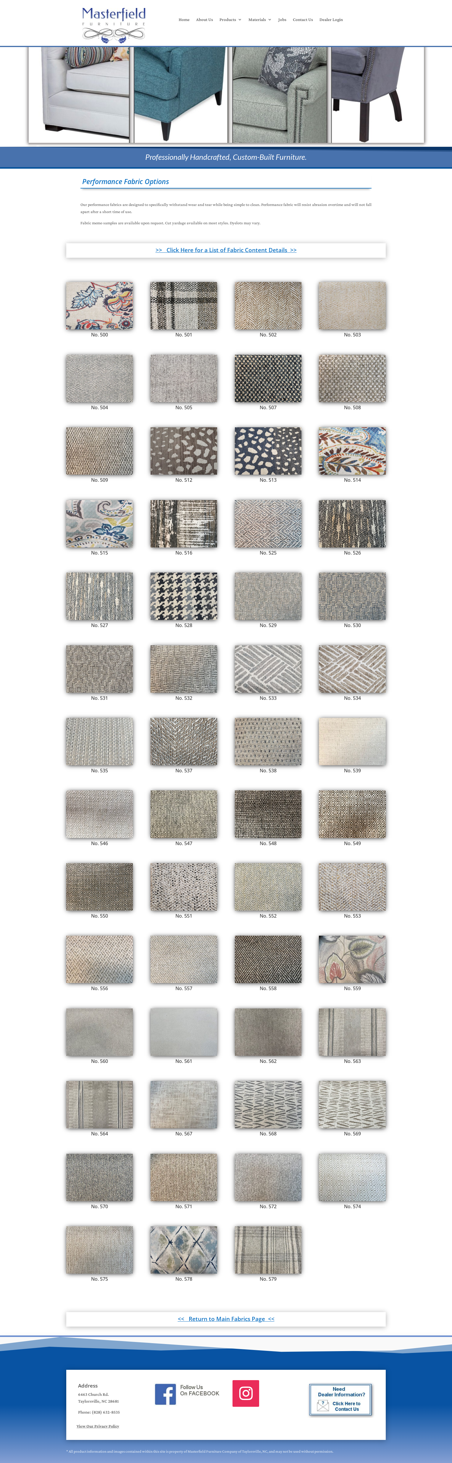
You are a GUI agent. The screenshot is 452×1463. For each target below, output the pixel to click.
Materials (257, 19)
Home (184, 19)
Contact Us (303, 19)
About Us (204, 19)
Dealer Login (331, 19)
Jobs (282, 19)
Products (227, 19)
